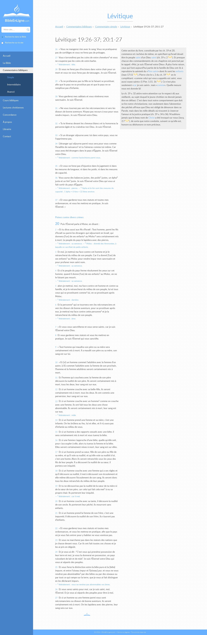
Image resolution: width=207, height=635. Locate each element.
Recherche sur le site (14, 43)
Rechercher (28, 30)
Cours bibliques (11, 100)
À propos (7, 122)
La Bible (7, 63)
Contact (7, 136)
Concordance (9, 115)
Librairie (7, 129)
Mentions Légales (123, 632)
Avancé (11, 92)
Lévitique (125, 26)
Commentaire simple (106, 26)
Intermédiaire (14, 84)
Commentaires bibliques (15, 70)
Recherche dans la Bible (15, 37)
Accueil (6, 56)
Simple (10, 77)
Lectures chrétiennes (13, 108)
